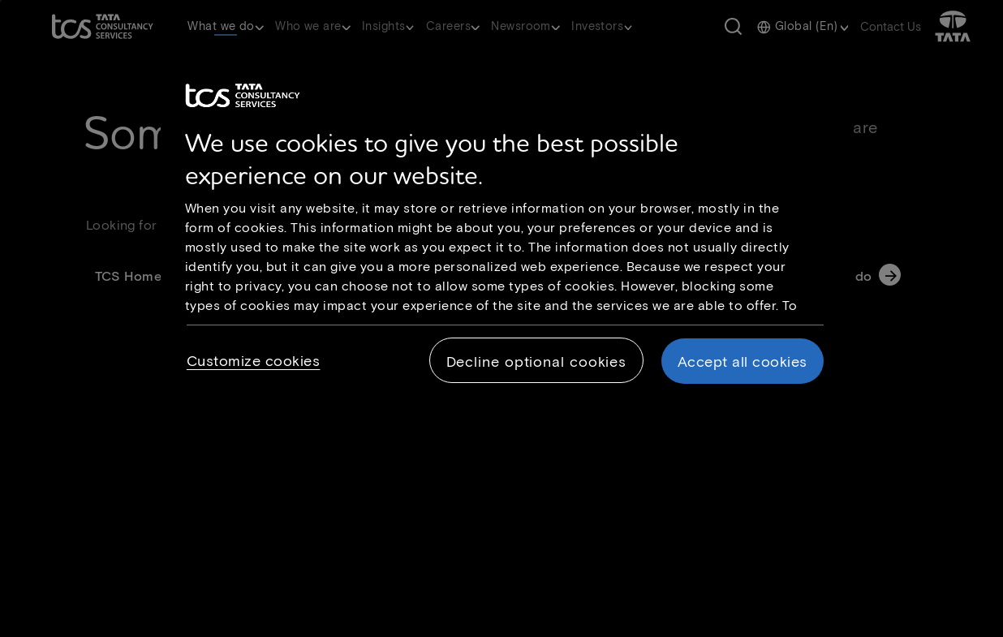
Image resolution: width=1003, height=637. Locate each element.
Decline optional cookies (536, 361)
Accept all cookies (742, 361)
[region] (507, 237)
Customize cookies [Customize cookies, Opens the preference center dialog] (254, 360)
